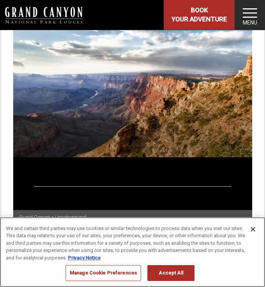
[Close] (253, 229)
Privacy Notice (84, 258)
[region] (132, 252)
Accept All (171, 273)
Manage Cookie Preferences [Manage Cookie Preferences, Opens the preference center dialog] (103, 273)
